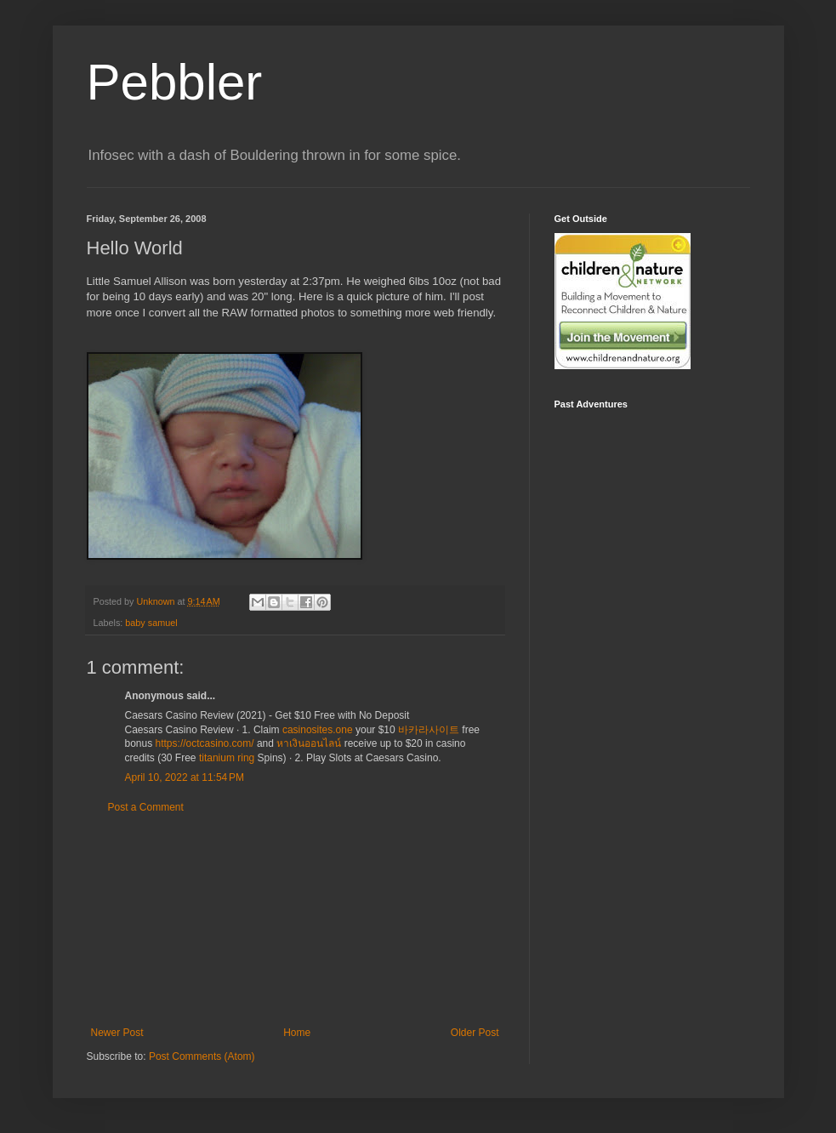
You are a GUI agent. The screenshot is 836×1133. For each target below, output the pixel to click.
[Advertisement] (295, 920)
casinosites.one (317, 730)
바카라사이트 (428, 730)
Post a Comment (146, 807)
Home (296, 1033)
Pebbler (175, 82)
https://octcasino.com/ (205, 743)
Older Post (475, 1033)
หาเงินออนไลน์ (308, 743)
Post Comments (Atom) (202, 1056)
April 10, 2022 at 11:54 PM (184, 777)
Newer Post (117, 1033)
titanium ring (226, 758)
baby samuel (151, 623)
